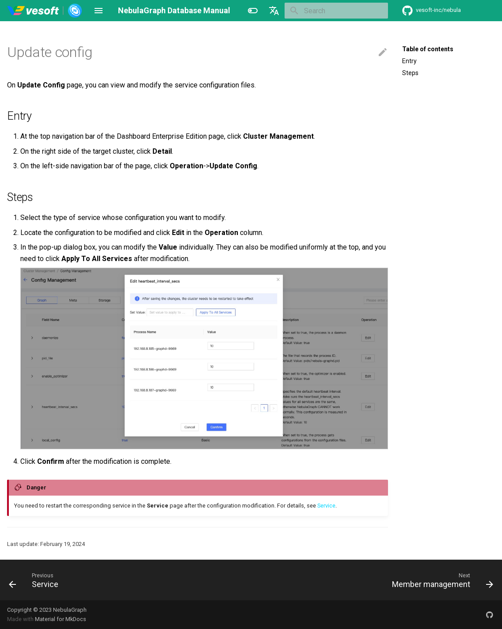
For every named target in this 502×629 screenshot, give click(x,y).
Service (326, 505)
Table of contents (427, 49)
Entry (409, 60)
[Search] (336, 11)
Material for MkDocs (60, 619)
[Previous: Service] (36, 580)
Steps (410, 72)
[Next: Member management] (440, 580)
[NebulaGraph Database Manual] (45, 10)
